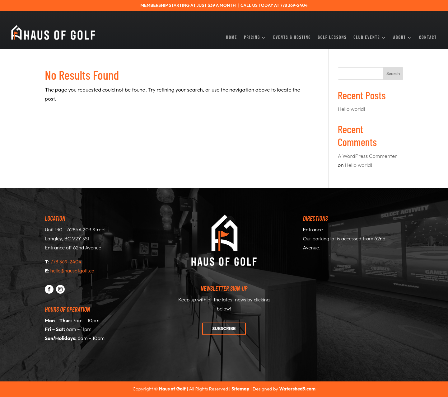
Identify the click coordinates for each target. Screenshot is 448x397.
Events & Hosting (292, 37)
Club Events (366, 37)
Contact (428, 37)
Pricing (252, 37)
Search (393, 73)
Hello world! (351, 109)
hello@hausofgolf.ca (72, 270)
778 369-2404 (66, 261)
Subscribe (224, 328)
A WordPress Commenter (367, 156)
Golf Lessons (332, 37)
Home (231, 37)
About (399, 37)
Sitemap (240, 389)
